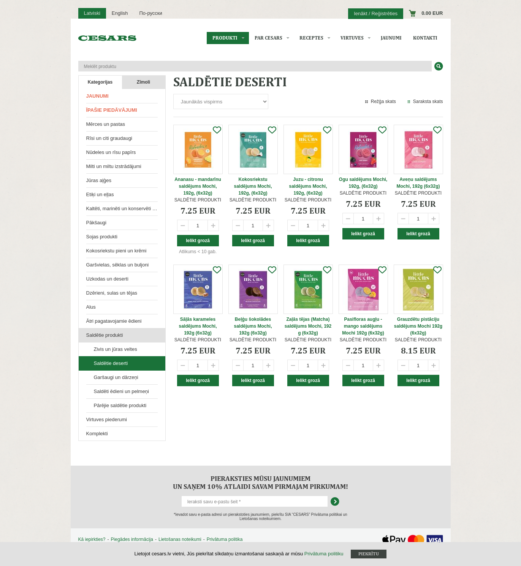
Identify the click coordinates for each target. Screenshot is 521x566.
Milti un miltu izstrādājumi (113, 166)
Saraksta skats (428, 101)
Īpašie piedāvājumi (111, 110)
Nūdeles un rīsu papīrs (111, 152)
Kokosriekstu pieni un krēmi (116, 251)
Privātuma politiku (324, 553)
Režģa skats (383, 101)
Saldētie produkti (104, 335)
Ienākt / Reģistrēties (375, 13)
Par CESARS (268, 38)
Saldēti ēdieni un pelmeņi (121, 391)
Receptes (311, 38)
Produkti (225, 38)
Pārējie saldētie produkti (120, 405)
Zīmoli (143, 82)
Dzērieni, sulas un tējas (111, 293)
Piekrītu (368, 553)
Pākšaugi (96, 222)
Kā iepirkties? (92, 539)
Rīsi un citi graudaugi (109, 138)
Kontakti (425, 38)
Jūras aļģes (98, 180)
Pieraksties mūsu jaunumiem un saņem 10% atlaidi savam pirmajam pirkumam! (260, 482)
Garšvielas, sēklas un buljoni (117, 265)
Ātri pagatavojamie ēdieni (114, 321)
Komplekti (97, 433)
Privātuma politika (225, 539)
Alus (91, 307)
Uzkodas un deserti (107, 279)
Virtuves (352, 38)
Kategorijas (100, 82)
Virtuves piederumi (106, 419)
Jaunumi (391, 38)
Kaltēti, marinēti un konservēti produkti (125, 208)
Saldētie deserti (111, 363)
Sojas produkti (101, 236)
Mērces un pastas (105, 124)
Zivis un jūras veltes (115, 349)
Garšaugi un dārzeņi (116, 377)
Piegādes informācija (132, 539)
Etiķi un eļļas (100, 194)
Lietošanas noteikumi (179, 539)
